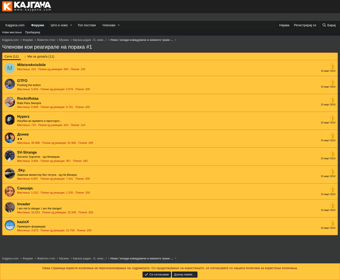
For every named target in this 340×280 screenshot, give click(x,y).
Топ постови (87, 25)
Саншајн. (25, 188)
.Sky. (21, 170)
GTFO (22, 81)
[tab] (38, 56)
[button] (71, 25)
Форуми (37, 25)
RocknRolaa (27, 98)
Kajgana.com (15, 25)
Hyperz (23, 116)
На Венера (70, 174)
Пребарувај (32, 32)
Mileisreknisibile (31, 65)
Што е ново (59, 25)
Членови (108, 25)
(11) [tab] (12, 56)
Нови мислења (12, 32)
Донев (23, 134)
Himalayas (53, 156)
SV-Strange (27, 152)
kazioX (23, 222)
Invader (23, 204)
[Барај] (329, 25)
